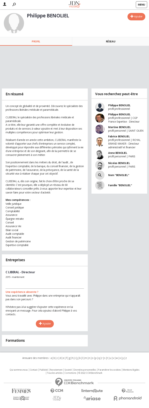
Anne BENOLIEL (117, 153)
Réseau (110, 41)
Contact (33, 370)
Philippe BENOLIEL (119, 105)
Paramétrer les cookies (109, 370)
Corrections (70, 373)
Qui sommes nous (19, 370)
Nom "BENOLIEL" (118, 175)
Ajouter (138, 16)
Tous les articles (55, 373)
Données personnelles (85, 370)
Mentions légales (131, 370)
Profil (36, 41)
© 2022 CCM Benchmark (90, 373)
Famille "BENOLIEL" (120, 185)
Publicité (44, 370)
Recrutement (56, 370)
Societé (68, 370)
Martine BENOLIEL (119, 127)
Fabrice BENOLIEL (119, 136)
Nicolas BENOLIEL (119, 163)
